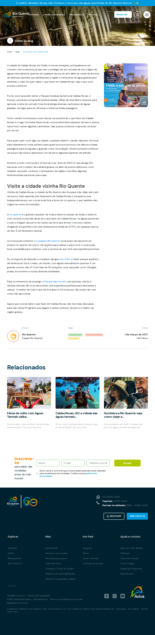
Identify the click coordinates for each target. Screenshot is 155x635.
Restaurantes (14, 558)
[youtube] (123, 596)
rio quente (15, 214)
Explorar (34, 14)
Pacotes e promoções (56, 553)
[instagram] (115, 596)
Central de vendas (129, 558)
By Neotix (12, 585)
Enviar (127, 463)
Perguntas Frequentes (131, 568)
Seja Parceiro (126, 573)
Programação (76, 14)
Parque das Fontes (55, 281)
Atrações (12, 548)
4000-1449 (120, 501)
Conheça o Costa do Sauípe (59, 568)
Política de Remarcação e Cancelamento (27, 599)
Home (9, 52)
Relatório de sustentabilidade (60, 573)
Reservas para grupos (56, 558)
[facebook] (106, 596)
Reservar (122, 14)
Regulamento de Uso (17, 602)
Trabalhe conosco (16, 595)
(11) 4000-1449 (111, 496)
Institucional (51, 548)
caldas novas (75, 335)
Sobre (86, 553)
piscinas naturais (94, 335)
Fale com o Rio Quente (131, 548)
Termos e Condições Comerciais (66, 599)
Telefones (125, 553)
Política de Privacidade (38, 595)
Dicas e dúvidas (90, 558)
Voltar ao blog (20, 41)
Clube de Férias (53, 563)
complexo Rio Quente (48, 241)
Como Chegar (127, 563)
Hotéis (11, 553)
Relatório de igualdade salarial (60, 578)
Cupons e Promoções (54, 14)
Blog (17, 52)
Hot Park (93, 14)
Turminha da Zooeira (93, 563)
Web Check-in (137, 516)
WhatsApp (114, 516)
